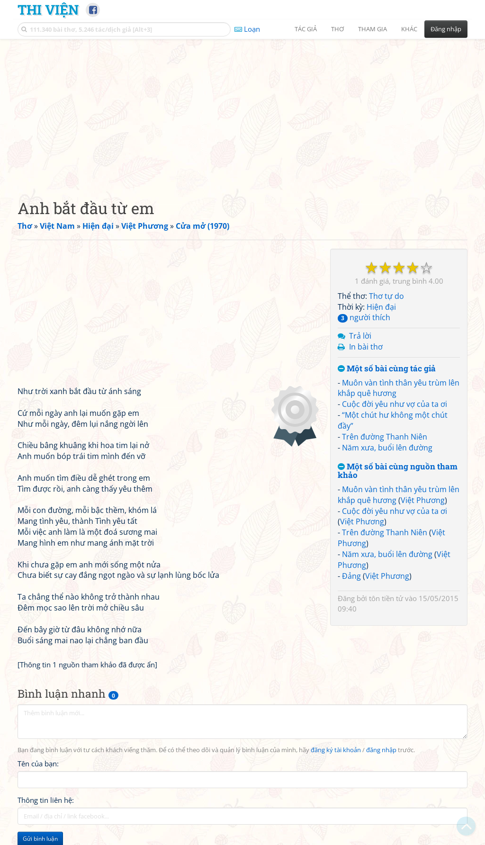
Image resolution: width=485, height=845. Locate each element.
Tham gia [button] (372, 29)
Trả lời (360, 336)
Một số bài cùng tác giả (387, 368)
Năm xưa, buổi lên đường (387, 447)
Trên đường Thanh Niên (384, 436)
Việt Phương (423, 500)
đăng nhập (381, 750)
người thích (364, 317)
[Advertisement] (242, 111)
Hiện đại (381, 307)
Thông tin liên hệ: (46, 800)
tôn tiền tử (386, 598)
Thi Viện (48, 9)
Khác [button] (409, 29)
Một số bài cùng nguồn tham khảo (398, 471)
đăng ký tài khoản (336, 750)
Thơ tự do (386, 296)
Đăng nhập (446, 29)
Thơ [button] (337, 29)
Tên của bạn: (38, 763)
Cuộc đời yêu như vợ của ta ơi (394, 404)
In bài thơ (366, 347)
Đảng (351, 576)
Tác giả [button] (306, 29)
